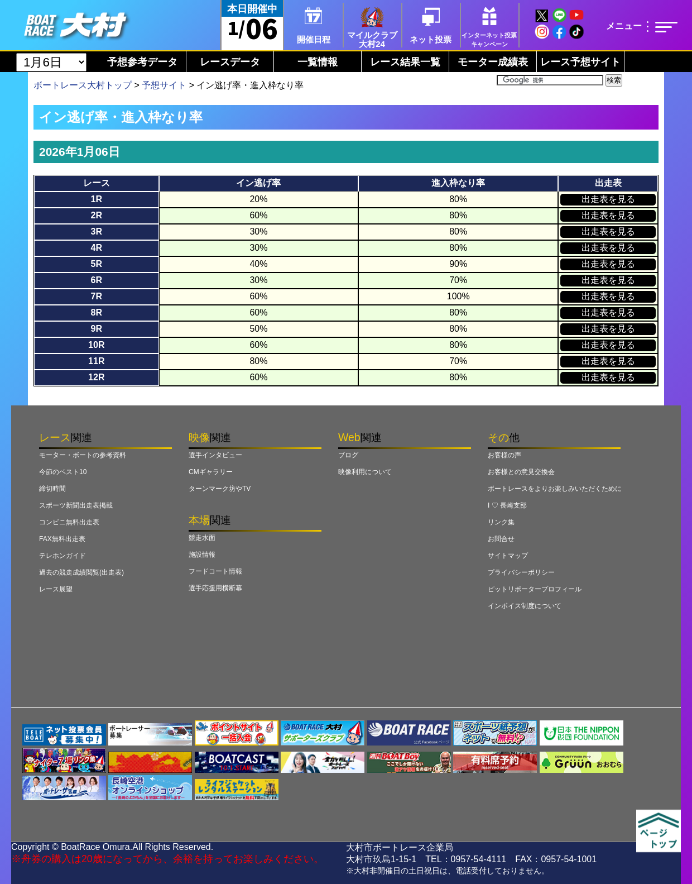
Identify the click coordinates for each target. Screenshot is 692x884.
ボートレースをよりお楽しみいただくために (555, 489)
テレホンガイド (62, 556)
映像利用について (365, 472)
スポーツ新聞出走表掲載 (76, 505)
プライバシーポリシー (521, 572)
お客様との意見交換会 (521, 472)
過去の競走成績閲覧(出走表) (81, 572)
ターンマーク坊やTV (220, 489)
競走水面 (202, 538)
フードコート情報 (215, 571)
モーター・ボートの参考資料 (82, 455)
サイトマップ (508, 556)
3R (96, 231)
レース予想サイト (580, 62)
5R (96, 264)
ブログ (348, 455)
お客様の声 (504, 455)
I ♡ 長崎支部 (507, 505)
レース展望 (56, 589)
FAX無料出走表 (62, 539)
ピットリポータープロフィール (535, 589)
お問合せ (501, 539)
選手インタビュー (215, 455)
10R (96, 345)
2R (96, 215)
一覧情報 (317, 62)
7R (96, 296)
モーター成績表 (493, 62)
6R (96, 280)
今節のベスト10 (62, 472)
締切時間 (52, 489)
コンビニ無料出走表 (69, 522)
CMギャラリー (211, 472)
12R (96, 377)
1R (96, 199)
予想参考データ (142, 62)
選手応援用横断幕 (215, 588)
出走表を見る (608, 199)
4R (96, 247)
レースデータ (230, 62)
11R (96, 361)
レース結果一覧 (405, 62)
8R (96, 312)
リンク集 (501, 522)
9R (96, 328)
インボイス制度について (524, 606)
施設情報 (202, 554)
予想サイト (164, 85)
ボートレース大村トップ (82, 85)
